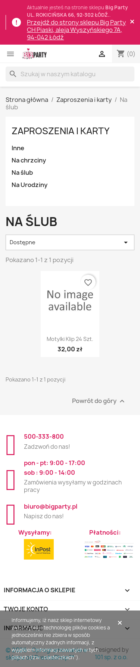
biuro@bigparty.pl (50, 506)
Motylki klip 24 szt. (70, 338)
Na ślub (22, 172)
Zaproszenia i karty (60, 131)
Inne (18, 148)
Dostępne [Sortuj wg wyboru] (70, 242)
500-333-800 (44, 436)
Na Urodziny (29, 185)
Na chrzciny (29, 160)
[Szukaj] (70, 74)
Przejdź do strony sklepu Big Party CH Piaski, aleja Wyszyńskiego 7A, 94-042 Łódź (76, 29)
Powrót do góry (99, 401)
